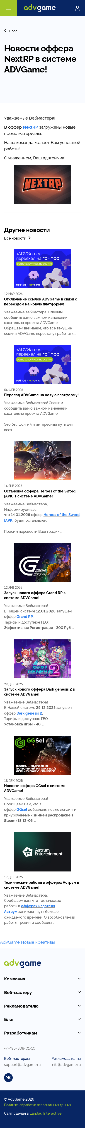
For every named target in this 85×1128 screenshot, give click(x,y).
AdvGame (10, 942)
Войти (77, 8)
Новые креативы (38, 942)
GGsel (22, 809)
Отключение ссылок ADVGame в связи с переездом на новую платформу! (40, 301)
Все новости (18, 237)
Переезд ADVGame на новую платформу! (41, 394)
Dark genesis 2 (29, 712)
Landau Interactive (45, 1113)
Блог (10, 30)
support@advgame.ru (22, 1064)
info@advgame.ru (66, 1064)
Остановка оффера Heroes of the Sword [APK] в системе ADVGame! (39, 493)
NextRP (30, 127)
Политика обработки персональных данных (37, 1104)
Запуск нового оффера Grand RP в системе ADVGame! (35, 595)
